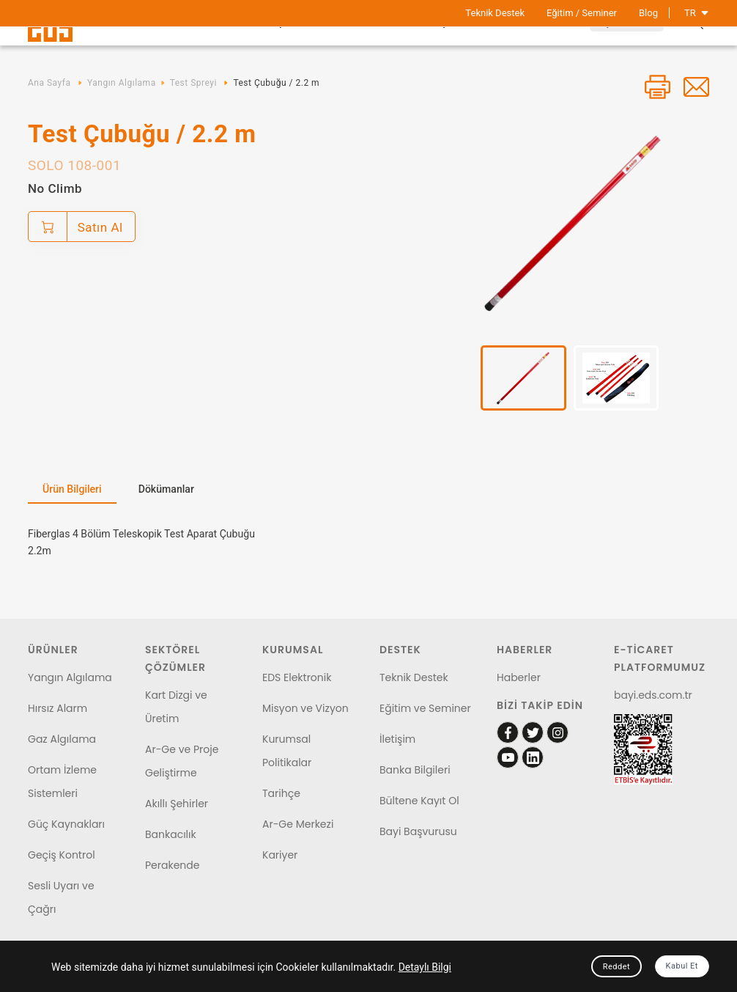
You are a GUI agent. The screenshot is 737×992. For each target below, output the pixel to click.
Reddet (616, 966)
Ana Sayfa (49, 83)
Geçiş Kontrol (61, 855)
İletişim (397, 739)
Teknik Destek (495, 12)
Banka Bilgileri (415, 770)
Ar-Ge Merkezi (297, 824)
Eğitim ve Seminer (425, 708)
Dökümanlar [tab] (166, 489)
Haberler (519, 677)
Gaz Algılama (62, 739)
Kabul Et (682, 966)
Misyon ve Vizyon (305, 708)
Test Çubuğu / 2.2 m (276, 83)
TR (696, 12)
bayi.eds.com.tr (653, 695)
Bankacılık (170, 834)
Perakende (172, 865)
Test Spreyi (193, 83)
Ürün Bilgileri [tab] (72, 489)
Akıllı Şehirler (176, 803)
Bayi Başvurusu (418, 831)
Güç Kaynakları (66, 824)
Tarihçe (281, 793)
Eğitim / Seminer (582, 12)
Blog (648, 12)
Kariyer (279, 855)
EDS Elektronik (296, 677)
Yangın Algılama (121, 83)
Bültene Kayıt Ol (419, 800)
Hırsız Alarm (57, 708)
